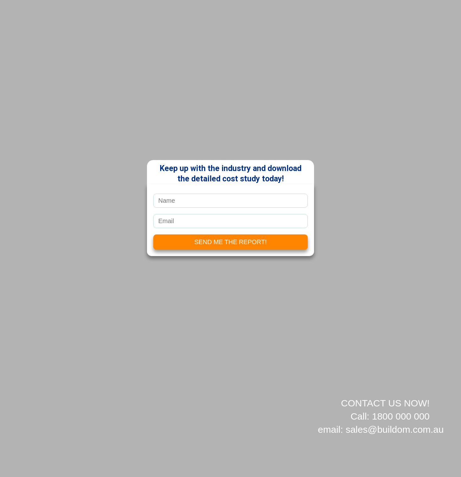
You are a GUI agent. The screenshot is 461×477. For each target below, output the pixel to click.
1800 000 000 (401, 416)
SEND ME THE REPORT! (230, 241)
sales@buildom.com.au (395, 429)
